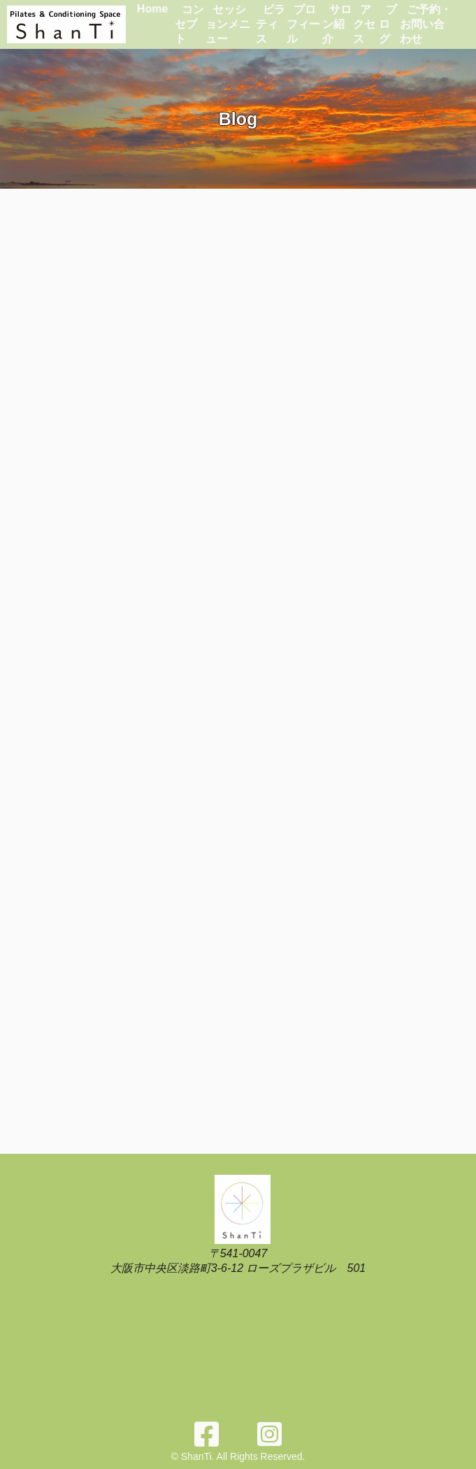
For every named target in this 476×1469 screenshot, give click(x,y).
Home (152, 9)
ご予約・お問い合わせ (426, 24)
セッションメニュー (227, 24)
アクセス (364, 24)
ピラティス (270, 24)
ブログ (388, 24)
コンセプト (189, 24)
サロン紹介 (337, 24)
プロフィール (303, 24)
